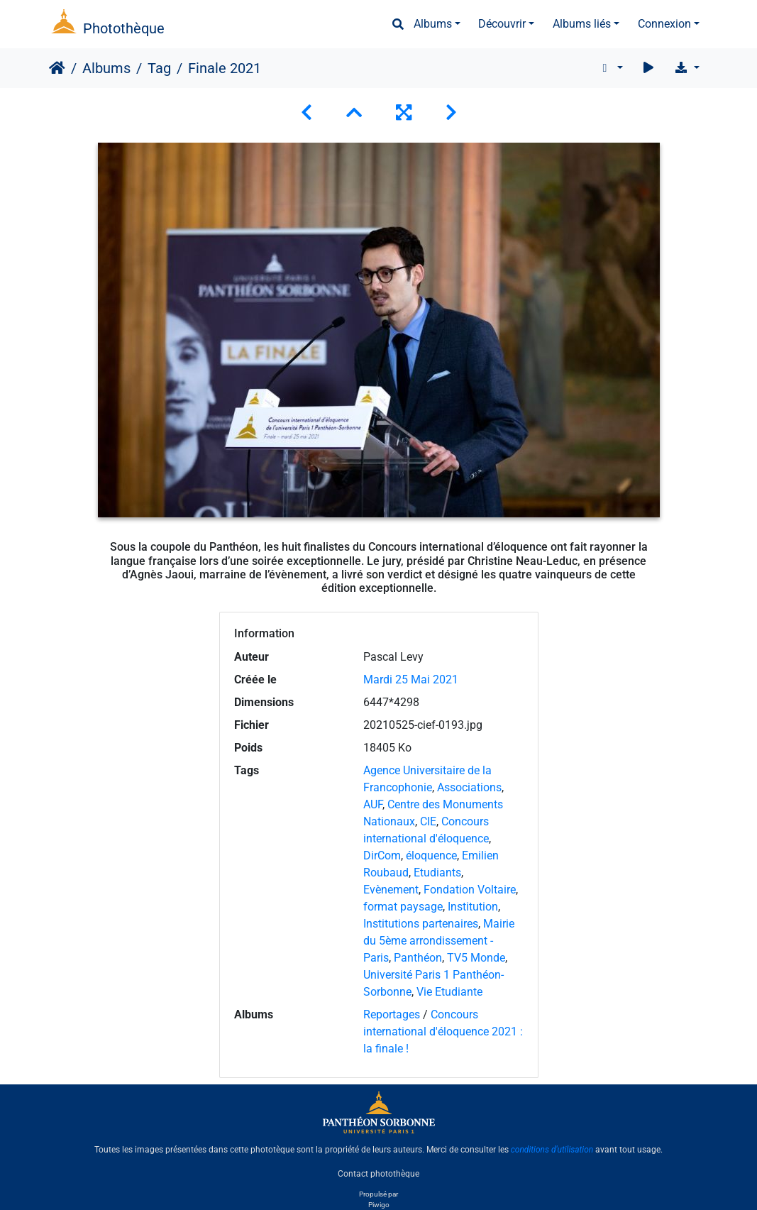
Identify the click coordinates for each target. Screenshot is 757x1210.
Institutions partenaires (420, 923)
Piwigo (378, 1205)
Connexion (664, 24)
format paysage (403, 906)
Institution (473, 906)
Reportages (391, 1014)
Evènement (391, 889)
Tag (159, 68)
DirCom (382, 855)
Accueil (57, 68)
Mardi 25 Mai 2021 (410, 679)
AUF (372, 804)
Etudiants (437, 872)
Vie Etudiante (449, 992)
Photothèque (124, 28)
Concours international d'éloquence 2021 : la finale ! (443, 1031)
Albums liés (582, 24)
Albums (433, 24)
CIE (428, 821)
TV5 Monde (476, 957)
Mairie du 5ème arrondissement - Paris (438, 940)
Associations (469, 787)
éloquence (431, 855)
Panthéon (418, 957)
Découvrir (502, 24)
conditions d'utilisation (552, 1150)
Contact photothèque (378, 1174)
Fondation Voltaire (470, 889)
